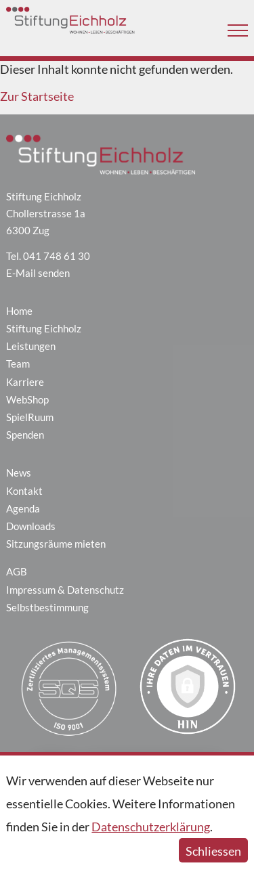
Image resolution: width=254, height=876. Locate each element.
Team (18, 363)
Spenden (25, 435)
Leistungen (31, 346)
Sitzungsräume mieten (56, 544)
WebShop (27, 399)
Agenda (23, 508)
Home (19, 311)
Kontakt (24, 491)
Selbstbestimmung (47, 607)
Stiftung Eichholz (43, 328)
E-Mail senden (38, 273)
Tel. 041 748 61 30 (48, 256)
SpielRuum (30, 417)
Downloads (31, 526)
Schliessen (213, 851)
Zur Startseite (37, 96)
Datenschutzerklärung (150, 826)
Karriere (25, 382)
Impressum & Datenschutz (65, 590)
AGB (16, 571)
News (18, 472)
